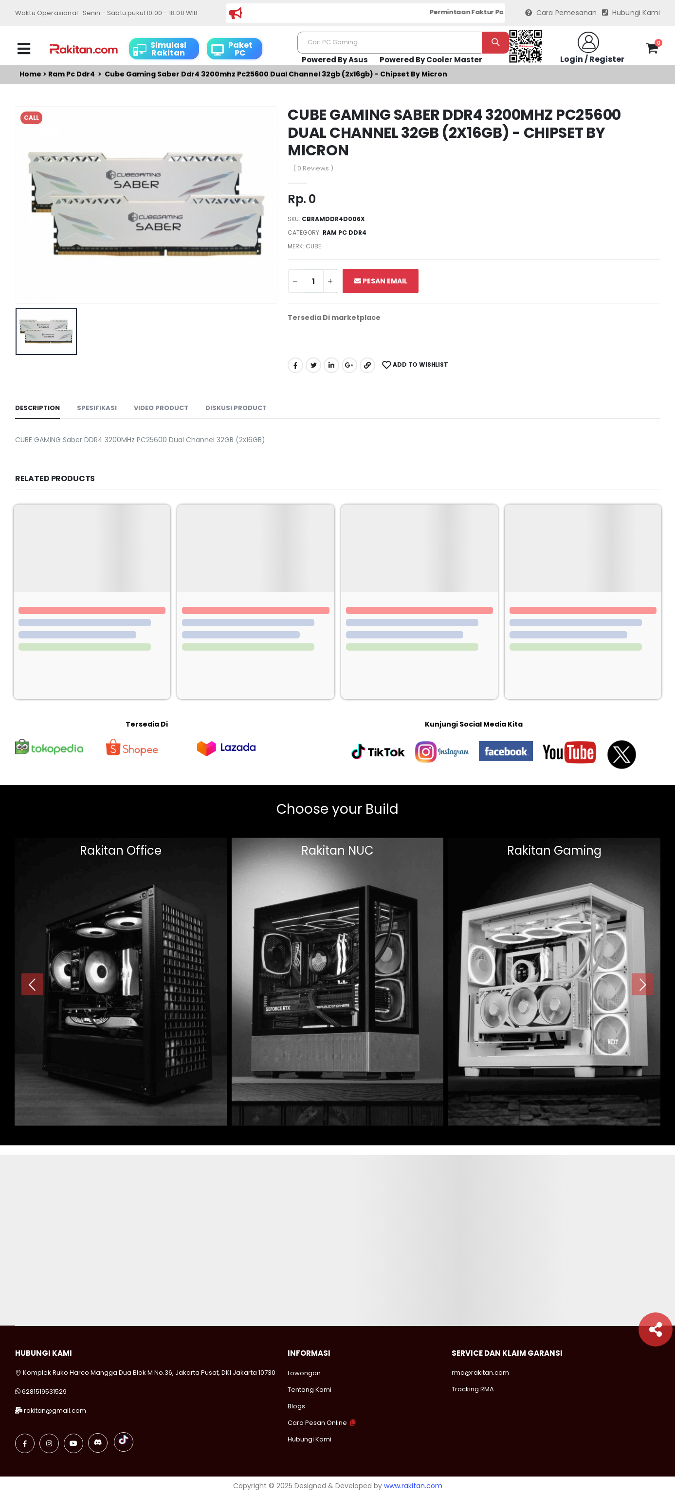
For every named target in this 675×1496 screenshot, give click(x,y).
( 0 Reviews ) (313, 168)
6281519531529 (44, 1391)
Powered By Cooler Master (431, 60)
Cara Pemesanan (561, 13)
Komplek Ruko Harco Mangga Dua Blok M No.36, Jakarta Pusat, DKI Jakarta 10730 (145, 1372)
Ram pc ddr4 (71, 74)
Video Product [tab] (161, 407)
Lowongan (304, 1373)
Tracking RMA (473, 1389)
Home (30, 74)
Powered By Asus (335, 60)
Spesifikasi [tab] (97, 407)
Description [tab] (37, 407)
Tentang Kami (309, 1389)
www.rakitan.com (413, 1486)
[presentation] (32, 984)
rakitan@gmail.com (55, 1410)
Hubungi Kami (631, 13)
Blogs (296, 1406)
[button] (651, 50)
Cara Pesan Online (317, 1422)
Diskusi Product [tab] (236, 407)
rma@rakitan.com (480, 1372)
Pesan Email (380, 281)
